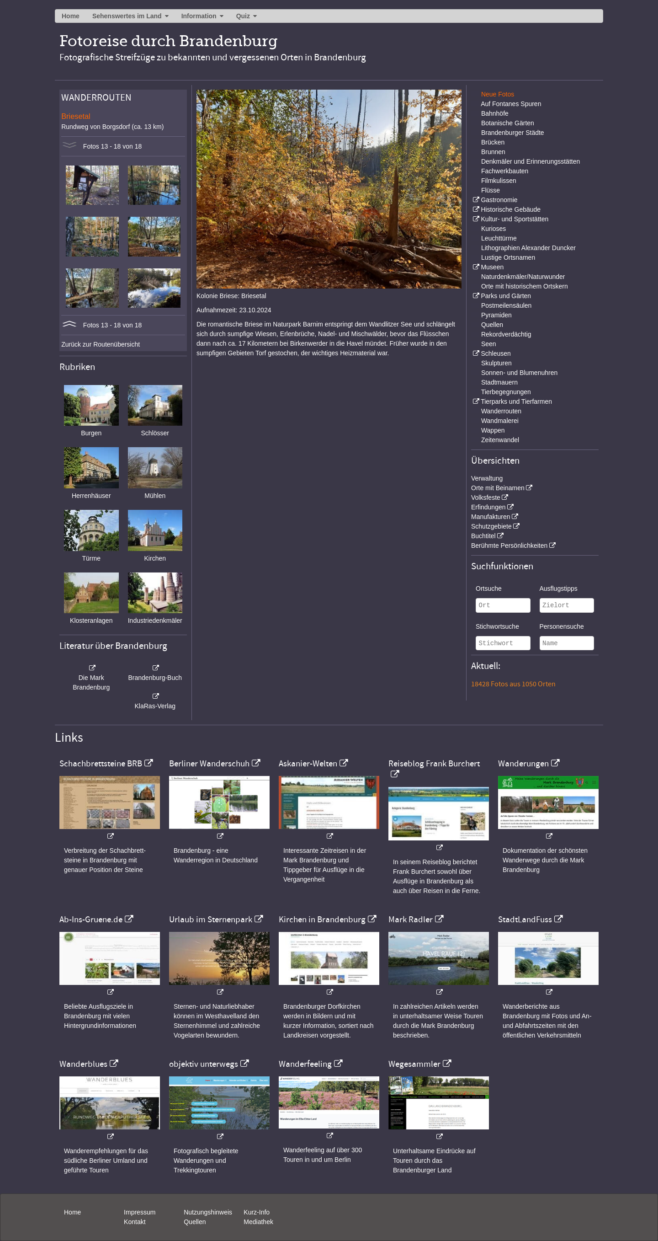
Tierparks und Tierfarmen (516, 401)
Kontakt (134, 1221)
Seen (488, 344)
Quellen (492, 324)
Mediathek (258, 1221)
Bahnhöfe (495, 113)
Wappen (493, 430)
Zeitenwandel (500, 440)
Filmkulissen (498, 180)
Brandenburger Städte (512, 132)
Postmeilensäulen (506, 305)
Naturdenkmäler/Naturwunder (523, 276)
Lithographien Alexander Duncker (528, 247)
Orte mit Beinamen (498, 488)
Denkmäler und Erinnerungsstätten (530, 161)
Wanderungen (523, 763)
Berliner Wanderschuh (209, 763)
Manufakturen (490, 516)
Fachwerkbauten (505, 171)
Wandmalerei (500, 420)
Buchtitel (483, 536)
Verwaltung (487, 478)
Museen (492, 267)
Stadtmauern (499, 382)
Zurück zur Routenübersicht (100, 344)
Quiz (243, 16)
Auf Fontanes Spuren (511, 103)
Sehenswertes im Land (127, 16)
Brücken (492, 142)
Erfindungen (488, 507)
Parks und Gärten (506, 296)
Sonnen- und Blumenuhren (519, 372)
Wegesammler (414, 1064)
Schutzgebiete (491, 526)
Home (71, 16)
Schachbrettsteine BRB (100, 763)
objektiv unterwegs (203, 1064)
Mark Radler (410, 919)
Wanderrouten (501, 411)
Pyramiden (496, 315)
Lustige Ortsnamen (508, 257)
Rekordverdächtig (506, 334)
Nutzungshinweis (208, 1212)
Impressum (139, 1212)
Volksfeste (485, 497)
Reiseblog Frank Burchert (434, 763)
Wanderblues (83, 1064)
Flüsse (490, 190)
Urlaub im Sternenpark (210, 919)
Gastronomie (499, 199)
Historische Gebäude (511, 209)
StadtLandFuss (525, 919)
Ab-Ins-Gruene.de (90, 919)
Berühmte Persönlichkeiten (509, 545)
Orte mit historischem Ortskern (524, 286)
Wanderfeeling (305, 1064)
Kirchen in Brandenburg (322, 919)
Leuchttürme (499, 238)
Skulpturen (496, 363)
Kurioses (493, 228)
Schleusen (495, 353)
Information (199, 16)
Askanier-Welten (308, 763)
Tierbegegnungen (506, 392)
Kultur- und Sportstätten (514, 219)
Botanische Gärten (507, 123)
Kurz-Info (257, 1212)
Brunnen (493, 151)
